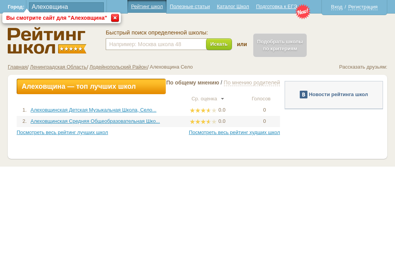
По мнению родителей (252, 82)
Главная (17, 67)
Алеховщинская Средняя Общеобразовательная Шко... (95, 121)
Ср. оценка (207, 99)
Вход (336, 7)
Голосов (264, 99)
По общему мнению (192, 82)
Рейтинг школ (147, 6)
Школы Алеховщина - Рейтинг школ (47, 40)
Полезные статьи (190, 6)
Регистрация (363, 7)
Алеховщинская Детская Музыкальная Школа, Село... (93, 110)
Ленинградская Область (58, 67)
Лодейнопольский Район (118, 67)
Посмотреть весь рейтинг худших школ (234, 132)
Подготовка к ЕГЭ (276, 6)
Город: (16, 7)
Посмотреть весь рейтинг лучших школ (62, 132)
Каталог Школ (233, 6)
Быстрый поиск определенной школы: (157, 32)
